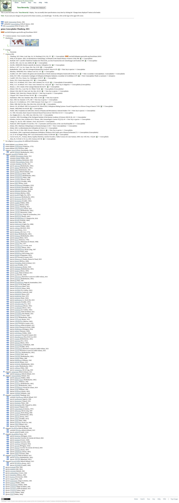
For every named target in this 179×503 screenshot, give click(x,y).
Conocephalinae (15, 24)
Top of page (174, 499)
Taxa (29, 2)
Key (35, 2)
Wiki (46, 2)
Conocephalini (10, 26)
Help (40, 2)
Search (23, 2)
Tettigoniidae (12, 22)
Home (16, 2)
